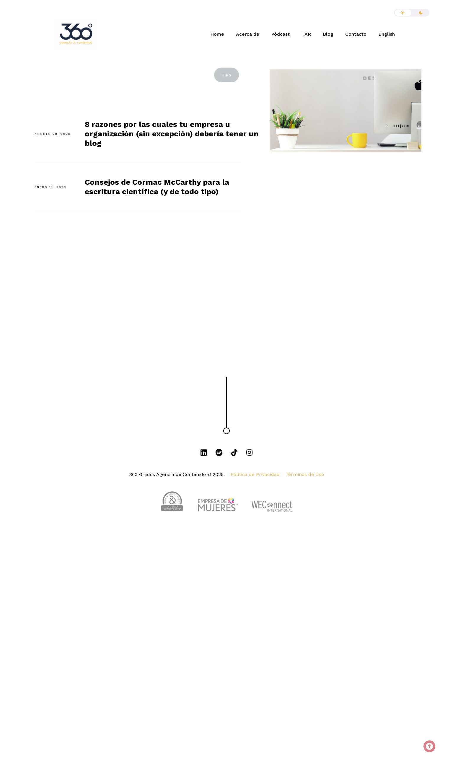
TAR (306, 34)
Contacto (355, 34)
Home (217, 34)
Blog (328, 34)
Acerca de (247, 34)
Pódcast (280, 34)
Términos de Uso (305, 474)
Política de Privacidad (255, 474)
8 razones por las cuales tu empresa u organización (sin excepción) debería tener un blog (172, 134)
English (386, 34)
